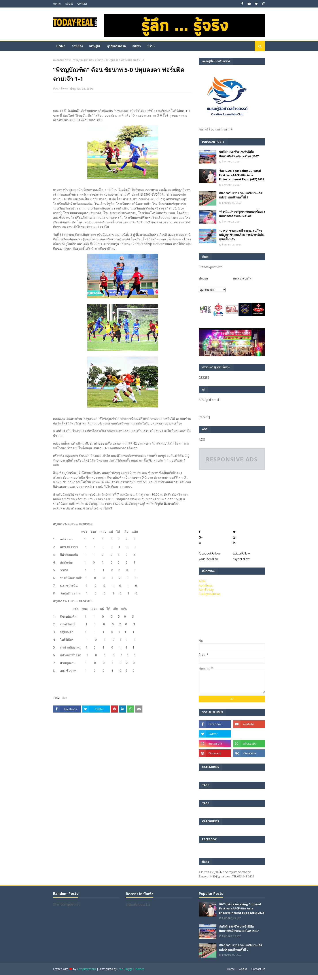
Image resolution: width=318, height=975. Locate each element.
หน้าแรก (58, 60)
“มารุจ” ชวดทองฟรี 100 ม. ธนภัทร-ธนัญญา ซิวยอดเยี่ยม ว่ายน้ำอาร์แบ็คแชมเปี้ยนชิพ (242, 235)
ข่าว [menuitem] (149, 46)
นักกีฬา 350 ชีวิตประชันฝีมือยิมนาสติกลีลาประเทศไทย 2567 (238, 154)
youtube (208, 559)
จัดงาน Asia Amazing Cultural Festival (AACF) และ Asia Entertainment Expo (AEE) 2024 (241, 175)
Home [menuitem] (60, 46)
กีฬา (67, 60)
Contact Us (258, 969)
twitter (241, 553)
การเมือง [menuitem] (77, 46)
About (69, 4)
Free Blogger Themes (130, 969)
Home (57, 4)
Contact (82, 4)
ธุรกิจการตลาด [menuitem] (116, 46)
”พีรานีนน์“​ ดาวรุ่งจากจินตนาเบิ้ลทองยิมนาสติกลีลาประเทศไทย (242, 214)
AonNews (62, 88)
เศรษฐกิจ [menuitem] (94, 46)
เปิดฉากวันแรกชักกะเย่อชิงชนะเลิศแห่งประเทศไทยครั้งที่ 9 (240, 195)
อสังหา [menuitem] (136, 46)
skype (241, 559)
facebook (209, 553)
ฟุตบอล (203, 278)
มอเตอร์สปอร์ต (242, 278)
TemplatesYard (86, 969)
